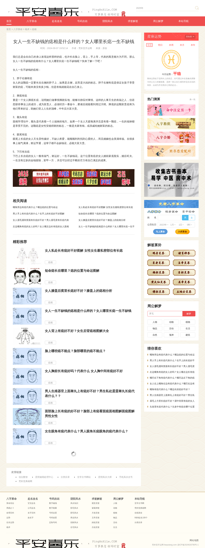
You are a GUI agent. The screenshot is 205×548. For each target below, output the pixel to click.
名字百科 (31, 513)
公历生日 (151, 224)
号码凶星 (53, 518)
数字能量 (53, 508)
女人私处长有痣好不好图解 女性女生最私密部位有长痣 (105, 207)
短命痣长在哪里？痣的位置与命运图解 (97, 213)
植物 (188, 322)
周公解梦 (158, 21)
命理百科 (10, 513)
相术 (27, 29)
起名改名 (57, 21)
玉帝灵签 (95, 518)
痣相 (34, 29)
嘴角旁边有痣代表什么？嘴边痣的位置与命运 (35, 207)
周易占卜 (10, 508)
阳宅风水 (74, 508)
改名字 (30, 518)
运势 (8, 518)
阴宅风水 (74, 513)
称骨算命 (171, 211)
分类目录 (65, 477)
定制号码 (53, 522)
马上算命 (160, 231)
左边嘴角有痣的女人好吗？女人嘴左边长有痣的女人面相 (41, 226)
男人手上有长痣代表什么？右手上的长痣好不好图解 (38, 213)
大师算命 (182, 231)
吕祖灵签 (95, 527)
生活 (188, 328)
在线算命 (138, 513)
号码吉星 (53, 513)
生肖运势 (10, 522)
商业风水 (74, 518)
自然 (155, 335)
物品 (155, 328)
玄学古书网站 (84, 477)
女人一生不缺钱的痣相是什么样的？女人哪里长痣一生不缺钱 (88, 311)
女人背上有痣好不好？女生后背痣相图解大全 (77, 331)
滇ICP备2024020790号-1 (188, 545)
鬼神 (171, 335)
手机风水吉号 (126, 477)
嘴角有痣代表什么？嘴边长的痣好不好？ (170, 389)
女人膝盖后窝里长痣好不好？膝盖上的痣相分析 (102, 220)
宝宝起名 (31, 503)
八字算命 (32, 21)
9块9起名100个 (141, 518)
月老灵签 (95, 513)
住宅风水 (74, 527)
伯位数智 (23, 477)
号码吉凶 (82, 21)
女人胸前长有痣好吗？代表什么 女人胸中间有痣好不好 (84, 371)
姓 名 (151, 217)
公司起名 (31, 508)
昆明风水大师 (105, 477)
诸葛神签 (95, 508)
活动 (171, 328)
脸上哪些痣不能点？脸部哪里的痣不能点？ (75, 351)
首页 (9, 21)
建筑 (188, 335)
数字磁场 (53, 503)
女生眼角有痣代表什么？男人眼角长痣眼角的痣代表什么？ (86, 431)
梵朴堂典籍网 (25, 481)
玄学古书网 (139, 503)
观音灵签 (95, 503)
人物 (155, 322)
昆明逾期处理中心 (44, 477)
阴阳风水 (107, 21)
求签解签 (133, 21)
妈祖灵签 (95, 522)
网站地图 (194, 540)
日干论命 (188, 211)
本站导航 (183, 21)
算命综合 (10, 503)
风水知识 (74, 503)
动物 (171, 322)
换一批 (192, 99)
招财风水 (74, 522)
